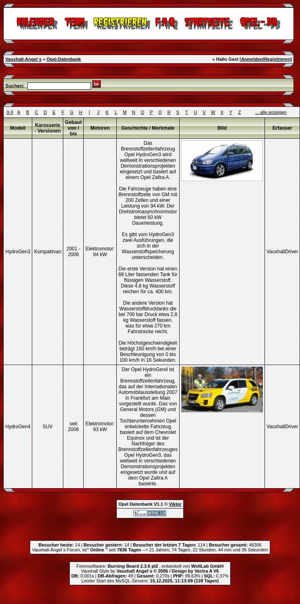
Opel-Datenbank (64, 59)
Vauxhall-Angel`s (23, 59)
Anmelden (252, 59)
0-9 (10, 112)
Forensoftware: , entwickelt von (149, 566)
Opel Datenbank (135, 504)
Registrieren (277, 59)
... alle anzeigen (271, 112)
